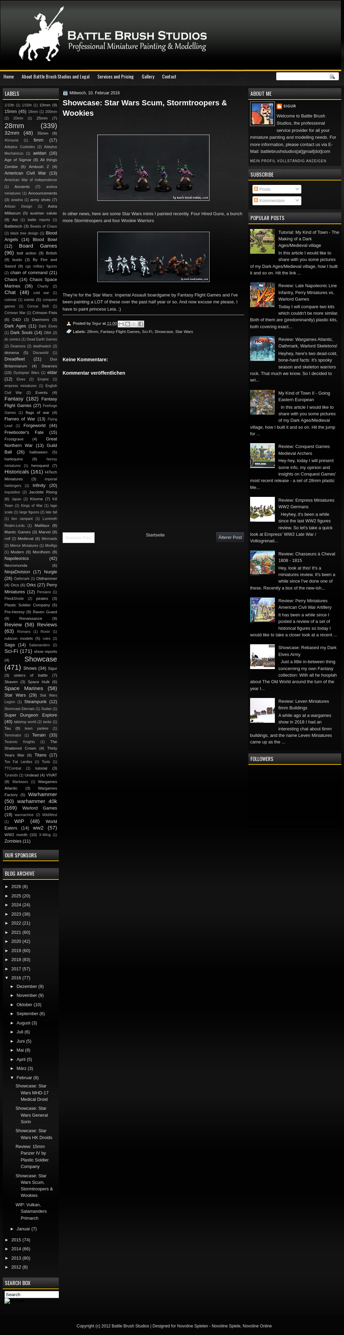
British (51, 253)
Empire (43, 379)
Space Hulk (39, 682)
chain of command (28, 272)
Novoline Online (257, 1326)
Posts (262, 189)
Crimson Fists (44, 313)
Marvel (45, 532)
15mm (10, 111)
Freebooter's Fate (24, 432)
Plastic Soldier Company (27, 605)
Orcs (15, 585)
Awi (15, 220)
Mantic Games (17, 532)
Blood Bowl (45, 239)
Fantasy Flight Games (120, 331)
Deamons (17, 346)
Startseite (155, 535)
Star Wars (184, 331)
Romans (23, 632)
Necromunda (15, 565)
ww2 (38, 828)
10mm (45, 105)
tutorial (41, 768)
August (24, 1022)
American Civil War (25, 173)
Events (41, 392)
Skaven (11, 682)
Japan (16, 499)
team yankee (37, 728)
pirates (42, 598)
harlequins (13, 459)
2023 (16, 914)
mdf (7, 539)
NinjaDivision (17, 571)
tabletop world (25, 722)
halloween (38, 452)
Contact (169, 76)
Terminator (12, 735)
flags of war (37, 412)
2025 (16, 895)
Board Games (38, 246)
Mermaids (49, 539)
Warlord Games (39, 808)
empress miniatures (20, 386)
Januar (24, 1228)
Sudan (46, 709)
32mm (11, 133)
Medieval (25, 538)
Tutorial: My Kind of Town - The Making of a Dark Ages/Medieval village (308, 239)
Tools (46, 762)
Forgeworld (34, 425)
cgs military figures (41, 266)
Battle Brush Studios (130, 1326)
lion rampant (22, 519)
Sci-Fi (147, 331)
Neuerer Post (78, 537)
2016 (16, 977)
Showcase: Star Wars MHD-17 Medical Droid (32, 1092)
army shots (40, 200)
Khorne (36, 499)
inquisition (12, 492)
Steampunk (35, 701)
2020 (16, 941)
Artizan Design (18, 206)
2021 (16, 932)
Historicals (16, 471)
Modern (17, 552)
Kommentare (269, 200)
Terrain (38, 735)
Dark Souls (21, 332)
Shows (30, 668)
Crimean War (14, 313)
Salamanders (39, 645)
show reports (45, 651)
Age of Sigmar (17, 160)
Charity (43, 286)
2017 (16, 968)
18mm (33, 112)
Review (13, 624)
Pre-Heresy (14, 612)
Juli (20, 1031)
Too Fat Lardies (18, 762)
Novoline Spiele (226, 1326)
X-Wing (45, 835)
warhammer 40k (37, 801)
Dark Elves (48, 326)
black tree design (24, 233)
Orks (31, 584)
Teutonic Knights (19, 742)
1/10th (9, 105)
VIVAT (51, 775)
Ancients (22, 187)
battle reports (39, 220)
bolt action (26, 253)
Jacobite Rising (43, 492)
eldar (52, 372)
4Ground (11, 140)
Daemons (40, 319)
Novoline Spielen (192, 1326)
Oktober (25, 1004)
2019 (16, 950)
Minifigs (51, 545)
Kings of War (32, 506)
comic (29, 300)
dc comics (12, 339)
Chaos (10, 279)
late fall (51, 512)
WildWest (49, 815)
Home (8, 76)
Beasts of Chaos (43, 226)
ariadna (17, 200)
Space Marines (23, 688)
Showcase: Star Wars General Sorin (31, 1115)
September (28, 1013)
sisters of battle (30, 675)
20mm (18, 118)
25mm (41, 118)
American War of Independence (30, 180)
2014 (16, 1248)
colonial (10, 300)
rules (46, 638)
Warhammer (42, 794)
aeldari (39, 153)
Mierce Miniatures (24, 545)
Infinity (39, 485)
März (22, 1068)
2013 (16, 1258)
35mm (42, 133)
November (27, 995)
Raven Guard (45, 612)
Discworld (41, 353)
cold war (41, 293)
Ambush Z (39, 167)
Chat (10, 292)
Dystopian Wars (26, 373)
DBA (47, 333)
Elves (21, 379)
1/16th (27, 105)
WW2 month (16, 835)
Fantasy (13, 398)
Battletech (13, 226)
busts (17, 260)
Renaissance (30, 618)
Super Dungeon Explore (30, 715)
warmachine (24, 815)
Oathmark (21, 579)
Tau (7, 728)
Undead (32, 775)
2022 (16, 923)
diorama (11, 353)
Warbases (20, 782)
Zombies (12, 841)
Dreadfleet (14, 359)
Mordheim (41, 552)
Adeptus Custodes (19, 147)
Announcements (42, 193)
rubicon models (18, 638)
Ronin (45, 632)
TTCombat (12, 768)
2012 (16, 1267)
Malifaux (41, 525)
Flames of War (19, 418)
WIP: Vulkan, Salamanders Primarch (31, 1211)
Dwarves (49, 366)
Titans (40, 755)
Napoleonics (16, 558)
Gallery (148, 76)
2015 (16, 1239)
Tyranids (11, 775)
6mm (39, 140)
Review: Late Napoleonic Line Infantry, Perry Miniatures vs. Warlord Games (307, 292)
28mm (92, 331)
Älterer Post (230, 537)
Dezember (27, 986)
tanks (47, 722)
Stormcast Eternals (19, 709)
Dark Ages (15, 325)
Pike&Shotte (14, 599)
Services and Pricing (115, 76)
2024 (16, 904)
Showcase (163, 331)
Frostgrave (13, 439)
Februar (25, 1077)
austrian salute (43, 213)
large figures (29, 512)
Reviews (47, 624)
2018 (16, 959)
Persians (44, 592)
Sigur (289, 106)
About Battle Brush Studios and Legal (55, 76)
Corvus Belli (38, 306)
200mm (51, 112)
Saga (9, 644)
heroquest (40, 465)
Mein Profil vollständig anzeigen (288, 161)
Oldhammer (46, 578)
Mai (21, 1050)
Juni (21, 1041)
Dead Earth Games (42, 339)
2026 (16, 886)
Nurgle (50, 571)
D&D (16, 319)
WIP (19, 821)
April (21, 1059)
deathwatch (42, 346)
